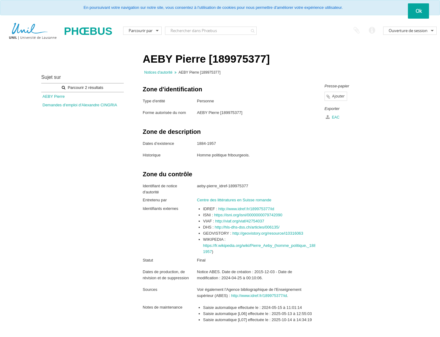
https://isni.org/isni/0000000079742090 (248, 215)
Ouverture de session (408, 30)
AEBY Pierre (53, 96)
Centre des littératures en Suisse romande (234, 200)
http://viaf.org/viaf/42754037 (239, 221)
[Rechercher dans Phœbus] (211, 31)
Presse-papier (356, 30)
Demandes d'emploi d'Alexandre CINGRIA (79, 105)
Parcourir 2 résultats (82, 87)
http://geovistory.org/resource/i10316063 (268, 233)
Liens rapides (372, 30)
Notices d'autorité (158, 72)
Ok (419, 11)
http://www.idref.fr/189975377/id (246, 209)
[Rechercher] (253, 31)
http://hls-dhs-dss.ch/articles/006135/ (247, 227)
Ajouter (338, 96)
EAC (332, 117)
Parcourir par (140, 30)
